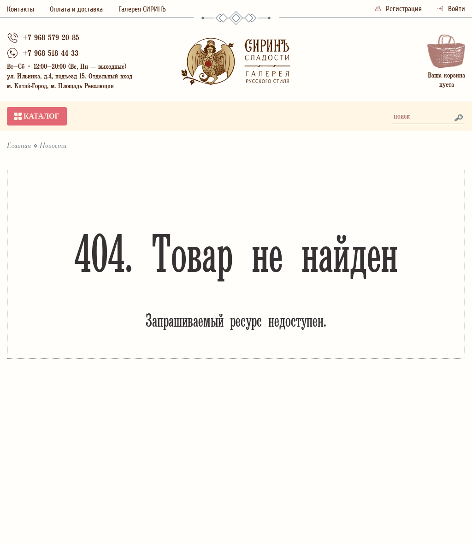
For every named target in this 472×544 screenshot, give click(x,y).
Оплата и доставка (76, 9)
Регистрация (399, 9)
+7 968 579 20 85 (51, 38)
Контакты (20, 9)
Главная (19, 146)
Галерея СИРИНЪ (142, 9)
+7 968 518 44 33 (50, 54)
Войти (451, 9)
